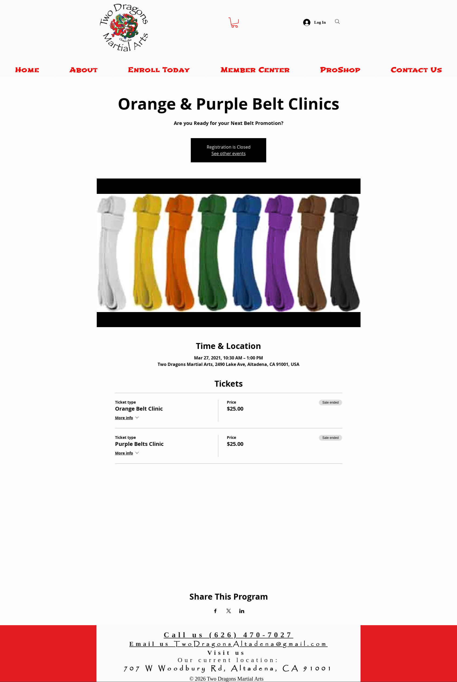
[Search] (337, 21)
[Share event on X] (228, 611)
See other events (229, 153)
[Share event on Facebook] (215, 611)
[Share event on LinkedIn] (241, 611)
